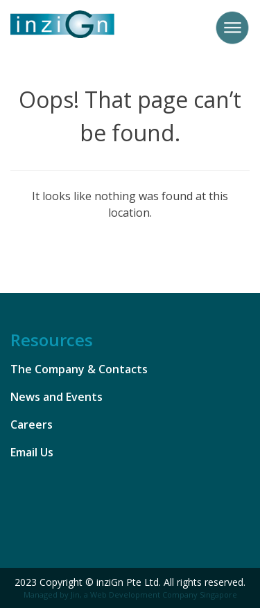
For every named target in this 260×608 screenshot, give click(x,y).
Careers (31, 424)
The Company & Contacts (79, 369)
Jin (75, 594)
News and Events (56, 396)
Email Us (31, 452)
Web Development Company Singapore (163, 594)
